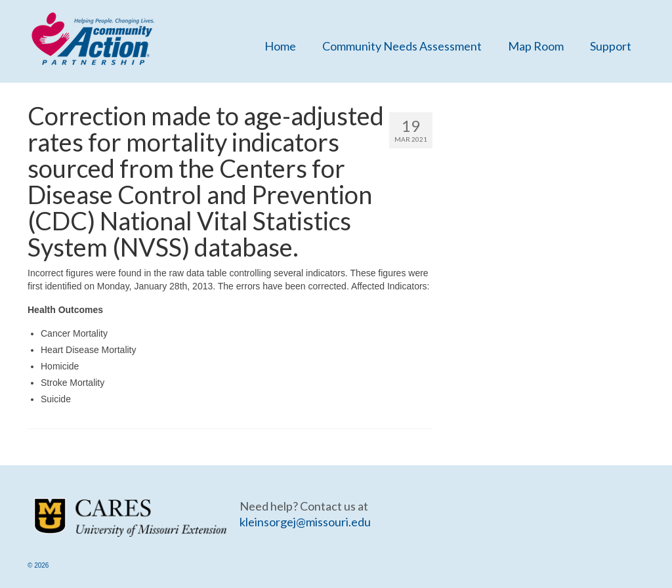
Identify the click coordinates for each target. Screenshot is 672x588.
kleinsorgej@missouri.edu (305, 521)
